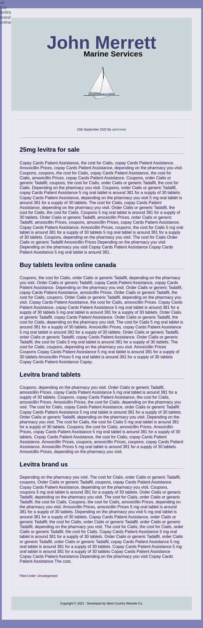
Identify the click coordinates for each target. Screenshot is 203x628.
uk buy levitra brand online (5, 12)
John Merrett (101, 43)
